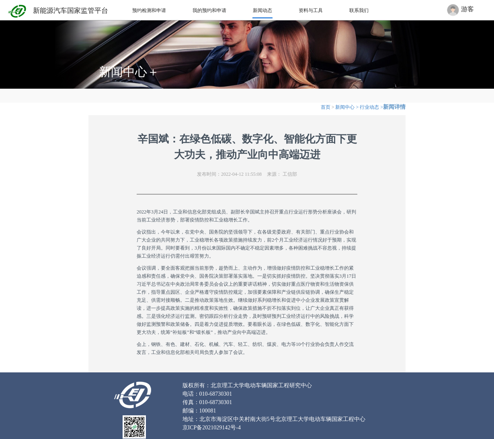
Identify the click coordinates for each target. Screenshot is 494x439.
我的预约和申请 (209, 10)
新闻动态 (262, 10)
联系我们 (359, 10)
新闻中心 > (347, 107)
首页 (325, 107)
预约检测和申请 (149, 10)
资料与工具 (311, 10)
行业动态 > (371, 107)
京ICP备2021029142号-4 (211, 428)
